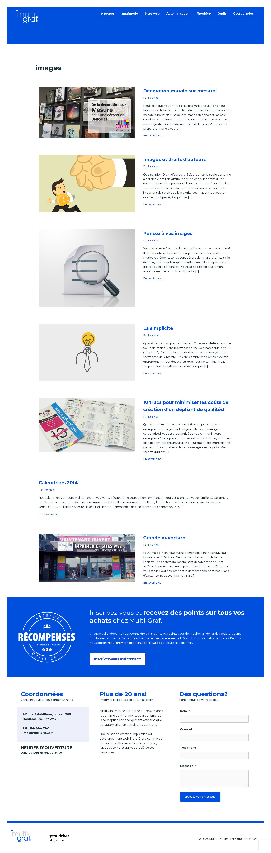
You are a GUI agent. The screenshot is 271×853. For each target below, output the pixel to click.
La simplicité (161, 328)
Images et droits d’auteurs (180, 159)
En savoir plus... (153, 135)
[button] (118, 658)
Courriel (187, 728)
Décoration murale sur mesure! (187, 90)
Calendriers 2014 (62, 489)
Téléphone (188, 746)
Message (188, 765)
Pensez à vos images (173, 233)
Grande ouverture (168, 545)
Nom (185, 710)
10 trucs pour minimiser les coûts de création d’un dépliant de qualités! (181, 409)
